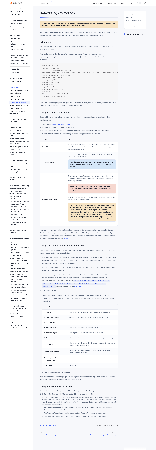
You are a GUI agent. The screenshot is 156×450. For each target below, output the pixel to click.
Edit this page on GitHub (49, 425)
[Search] (44, 3)
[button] (20, 10)
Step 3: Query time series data (135, 26)
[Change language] (132, 3)
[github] (145, 3)
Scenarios (129, 17)
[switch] (139, 3)
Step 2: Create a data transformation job (135, 23)
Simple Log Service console (62, 124)
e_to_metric (78, 286)
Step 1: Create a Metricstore (135, 20)
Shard (66, 239)
